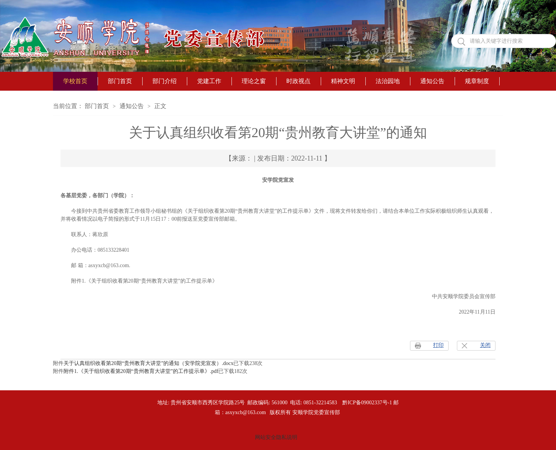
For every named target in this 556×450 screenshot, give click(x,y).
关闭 (485, 345)
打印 (438, 345)
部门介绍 (164, 81)
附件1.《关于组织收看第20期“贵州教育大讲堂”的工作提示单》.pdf (141, 371)
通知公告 (432, 81)
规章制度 (477, 81)
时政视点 (298, 81)
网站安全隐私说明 (276, 437)
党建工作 (209, 81)
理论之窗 (254, 81)
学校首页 (75, 81)
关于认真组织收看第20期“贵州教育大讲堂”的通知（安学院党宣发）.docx (148, 363)
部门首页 (120, 81)
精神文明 (343, 81)
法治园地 (388, 81)
